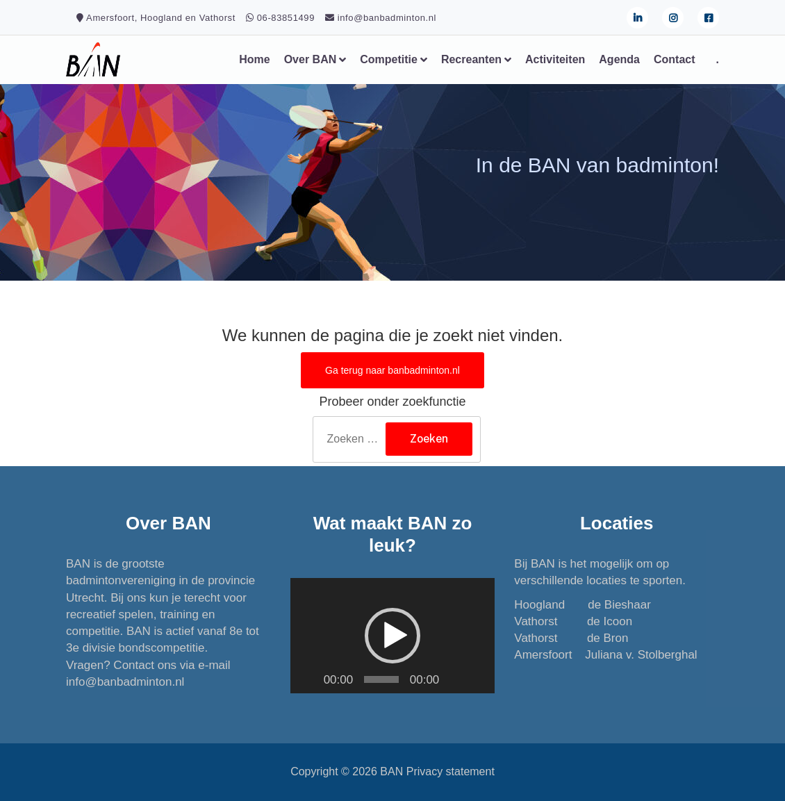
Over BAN (310, 59)
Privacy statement (450, 771)
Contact (674, 59)
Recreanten (471, 59)
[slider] (381, 679)
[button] (392, 635)
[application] (392, 635)
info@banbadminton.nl (125, 681)
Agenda (619, 59)
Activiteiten (555, 59)
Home (254, 59)
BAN (391, 771)
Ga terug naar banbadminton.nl (392, 370)
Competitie (389, 59)
